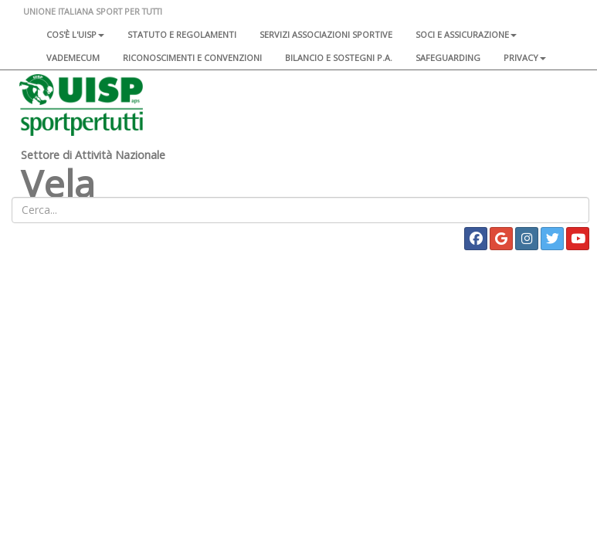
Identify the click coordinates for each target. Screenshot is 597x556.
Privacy (525, 57)
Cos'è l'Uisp (75, 34)
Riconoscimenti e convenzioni (192, 57)
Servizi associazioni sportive (325, 34)
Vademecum (73, 57)
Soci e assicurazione (466, 34)
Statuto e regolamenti (181, 34)
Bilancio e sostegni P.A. (338, 57)
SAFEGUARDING (448, 57)
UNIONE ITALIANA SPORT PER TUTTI (92, 11)
